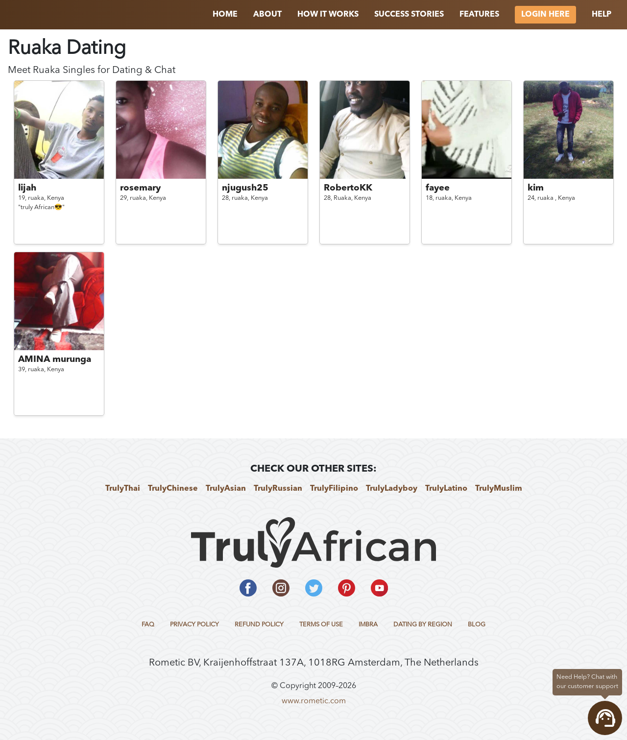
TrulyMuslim (498, 489)
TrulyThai (122, 489)
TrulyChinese (173, 489)
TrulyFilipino (334, 489)
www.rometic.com (314, 701)
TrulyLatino (446, 489)
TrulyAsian (226, 489)
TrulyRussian (278, 489)
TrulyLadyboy (391, 489)
